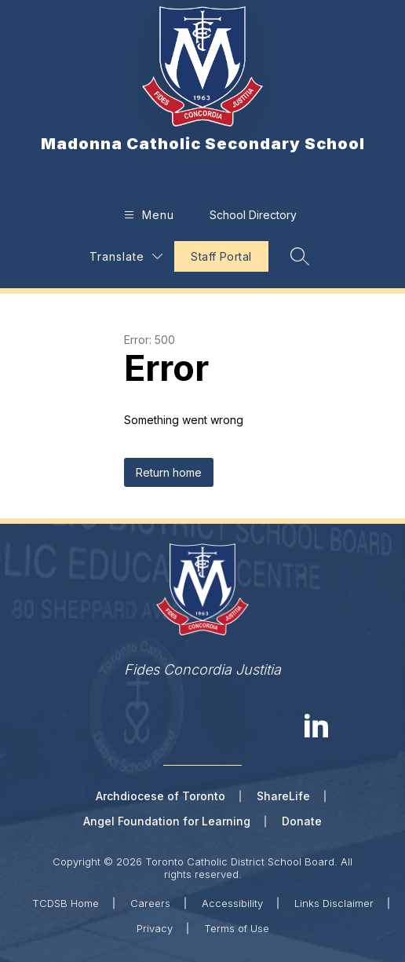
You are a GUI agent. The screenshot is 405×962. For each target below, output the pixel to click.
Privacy (155, 928)
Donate (302, 821)
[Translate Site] (126, 256)
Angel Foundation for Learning (166, 821)
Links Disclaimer (334, 903)
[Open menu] (147, 215)
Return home (169, 472)
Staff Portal (221, 256)
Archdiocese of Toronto (160, 796)
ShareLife (283, 796)
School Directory (253, 214)
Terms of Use (236, 928)
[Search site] (299, 256)
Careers (150, 903)
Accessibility (232, 903)
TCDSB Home (65, 903)
